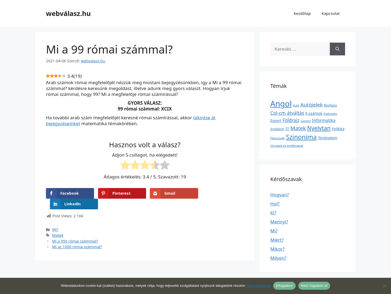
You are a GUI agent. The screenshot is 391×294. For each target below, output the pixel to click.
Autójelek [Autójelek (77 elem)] (311, 104)
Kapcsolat (331, 13)
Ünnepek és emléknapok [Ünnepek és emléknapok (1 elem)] (286, 146)
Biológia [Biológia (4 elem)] (330, 105)
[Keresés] (337, 49)
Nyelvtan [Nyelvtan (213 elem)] (319, 128)
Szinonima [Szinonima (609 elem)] (301, 137)
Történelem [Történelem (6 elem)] (327, 138)
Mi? (55, 218)
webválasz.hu (68, 13)
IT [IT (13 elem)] (287, 128)
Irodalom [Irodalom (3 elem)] (277, 129)
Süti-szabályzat (258, 286)
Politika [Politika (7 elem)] (338, 128)
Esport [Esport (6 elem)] (275, 120)
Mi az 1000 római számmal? (77, 236)
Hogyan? (279, 194)
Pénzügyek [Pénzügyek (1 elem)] (277, 138)
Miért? (277, 240)
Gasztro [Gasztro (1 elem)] (306, 121)
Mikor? (277, 249)
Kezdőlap (302, 13)
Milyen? (278, 258)
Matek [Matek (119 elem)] (298, 128)
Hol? (275, 204)
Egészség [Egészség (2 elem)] (330, 114)
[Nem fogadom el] (384, 285)
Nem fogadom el (314, 286)
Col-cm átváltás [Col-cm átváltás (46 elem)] (287, 113)
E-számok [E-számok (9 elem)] (314, 113)
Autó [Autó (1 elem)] (296, 105)
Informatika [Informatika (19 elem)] (323, 120)
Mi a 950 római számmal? (75, 230)
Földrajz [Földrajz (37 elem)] (290, 120)
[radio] (125, 166)
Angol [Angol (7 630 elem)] (281, 103)
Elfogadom (284, 286)
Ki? (273, 213)
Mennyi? (279, 222)
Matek (57, 224)
